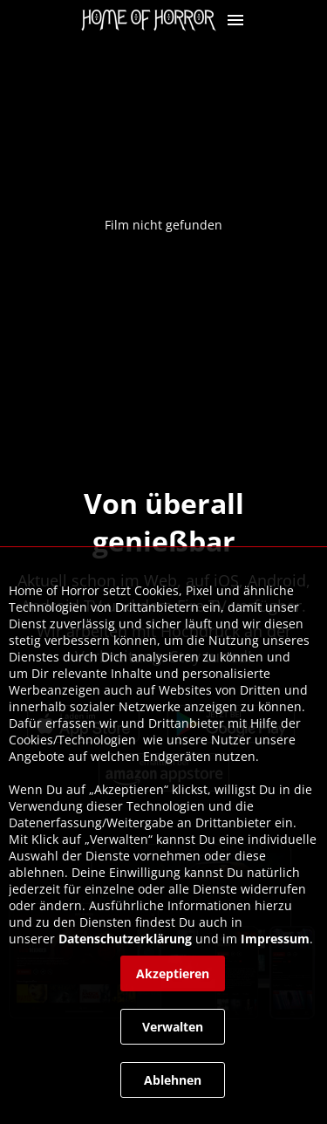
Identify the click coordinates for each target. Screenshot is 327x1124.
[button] (235, 20)
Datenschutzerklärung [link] (125, 938)
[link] (153, 20)
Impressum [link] (275, 938)
